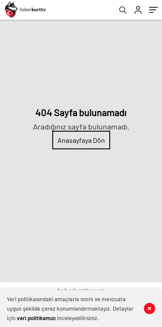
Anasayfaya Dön (81, 140)
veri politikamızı (36, 318)
